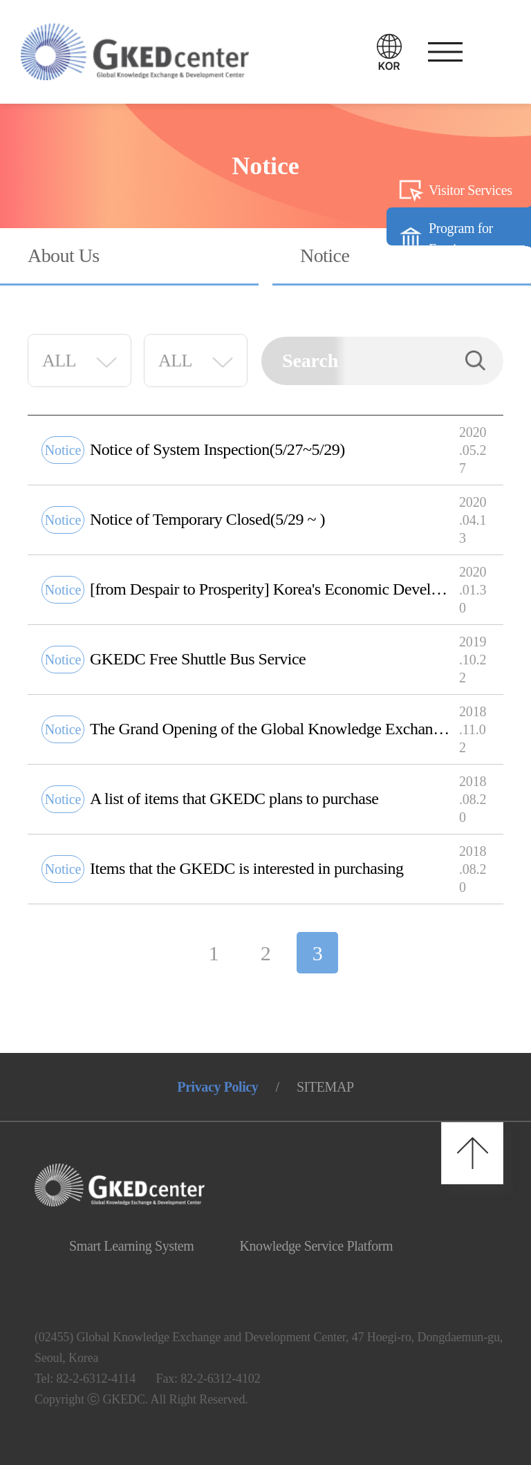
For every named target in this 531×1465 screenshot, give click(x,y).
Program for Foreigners (461, 238)
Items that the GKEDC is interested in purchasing (247, 868)
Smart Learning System (131, 1245)
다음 (366, 952)
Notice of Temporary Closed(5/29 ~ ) (207, 519)
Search (475, 361)
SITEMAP (325, 1086)
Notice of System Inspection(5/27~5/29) (217, 449)
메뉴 (442, 52)
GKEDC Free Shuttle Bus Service (198, 659)
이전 (165, 952)
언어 (389, 52)
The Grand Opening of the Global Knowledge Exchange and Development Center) (271, 729)
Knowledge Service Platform (316, 1245)
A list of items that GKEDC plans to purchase (234, 799)
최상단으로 (472, 1153)
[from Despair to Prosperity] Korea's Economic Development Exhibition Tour (271, 589)
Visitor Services (470, 190)
